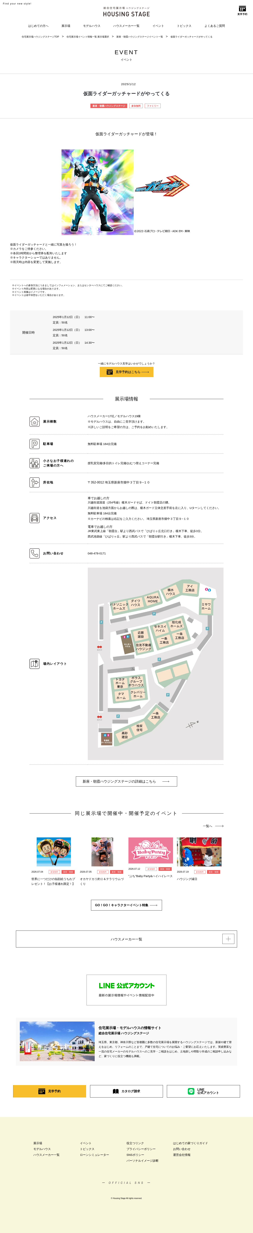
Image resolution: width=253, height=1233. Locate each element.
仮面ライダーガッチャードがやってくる (191, 36)
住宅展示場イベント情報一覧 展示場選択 (88, 36)
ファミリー (153, 106)
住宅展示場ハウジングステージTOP (40, 36)
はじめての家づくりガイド (190, 1143)
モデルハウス (92, 25)
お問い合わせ (182, 1149)
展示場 (66, 25)
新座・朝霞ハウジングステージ (109, 106)
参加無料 (136, 106)
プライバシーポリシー (141, 1149)
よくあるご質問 (214, 25)
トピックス (184, 25)
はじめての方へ (38, 25)
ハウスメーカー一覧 (126, 25)
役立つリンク (135, 1143)
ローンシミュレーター (94, 1154)
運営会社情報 (182, 1154)
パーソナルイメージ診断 (142, 1160)
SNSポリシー (135, 1154)
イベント (158, 25)
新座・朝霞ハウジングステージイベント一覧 (139, 36)
